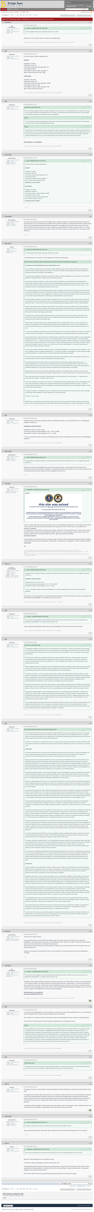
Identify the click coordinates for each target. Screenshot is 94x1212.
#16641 (90, 22)
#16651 (90, 610)
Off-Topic (17, 12)
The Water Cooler (24, 12)
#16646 (90, 243)
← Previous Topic (72, 1186)
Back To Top (5, 1209)
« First (11, 15)
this (49, 257)
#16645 (90, 216)
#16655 (90, 965)
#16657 (90, 1057)
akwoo (6, 1084)
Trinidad (7, 483)
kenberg (7, 931)
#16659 (90, 1116)
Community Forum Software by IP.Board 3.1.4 (81, 1209)
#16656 (90, 1007)
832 (21, 15)
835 (30, 15)
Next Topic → (89, 1186)
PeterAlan (7, 243)
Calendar (16, 9)
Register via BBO (72, 6)
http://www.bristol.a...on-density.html (33, 992)
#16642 (90, 51)
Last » (36, 15)
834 (27, 15)
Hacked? (27, 493)
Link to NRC (27, 542)
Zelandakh (8, 155)
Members (10, 9)
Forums (4, 9)
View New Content (85, 12)
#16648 (90, 451)
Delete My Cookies (19, 1209)
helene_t (7, 564)
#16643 (90, 101)
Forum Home (11, 1209)
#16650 (90, 564)
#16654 (90, 931)
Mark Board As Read (29, 1209)
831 (18, 15)
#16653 (90, 723)
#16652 (90, 639)
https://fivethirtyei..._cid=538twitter (33, 142)
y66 (5, 51)
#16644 (90, 155)
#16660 (90, 1143)
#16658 (90, 1084)
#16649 (90, 483)
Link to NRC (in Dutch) (30, 535)
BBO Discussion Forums (7, 12)
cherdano (7, 22)
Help (89, 6)
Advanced (92, 9)
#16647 (90, 415)
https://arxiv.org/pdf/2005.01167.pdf (33, 994)
